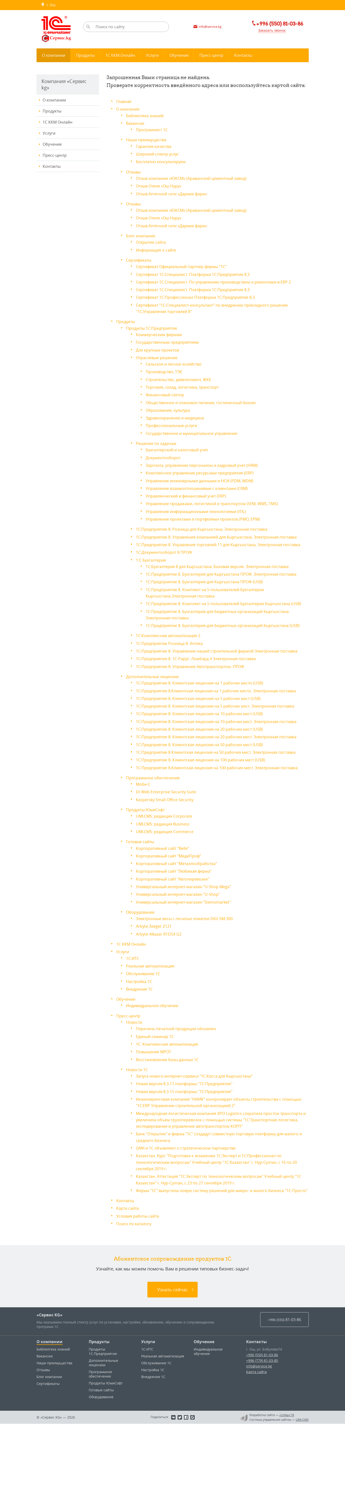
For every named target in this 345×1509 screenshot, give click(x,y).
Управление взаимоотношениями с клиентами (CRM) (202, 491)
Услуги (49, 133)
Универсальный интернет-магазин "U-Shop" (183, 970)
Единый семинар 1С (157, 1110)
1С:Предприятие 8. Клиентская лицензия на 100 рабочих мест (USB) (208, 830)
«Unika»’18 (286, 1500)
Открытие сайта (153, 241)
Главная (124, 101)
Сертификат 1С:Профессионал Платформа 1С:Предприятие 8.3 (202, 302)
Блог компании (142, 234)
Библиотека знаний (147, 115)
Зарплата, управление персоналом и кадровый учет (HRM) (208, 468)
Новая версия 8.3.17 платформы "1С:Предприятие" (190, 1157)
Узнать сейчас (172, 1375)
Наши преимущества (148, 139)
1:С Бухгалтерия (153, 575)
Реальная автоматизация (153, 1041)
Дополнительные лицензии (155, 716)
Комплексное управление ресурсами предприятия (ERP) (205, 476)
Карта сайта (128, 1293)
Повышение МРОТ (155, 1126)
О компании (54, 100)
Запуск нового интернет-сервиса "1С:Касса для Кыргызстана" (201, 1150)
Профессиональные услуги (175, 429)
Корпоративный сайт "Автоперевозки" (177, 954)
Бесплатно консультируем (164, 161)
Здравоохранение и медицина (178, 421)
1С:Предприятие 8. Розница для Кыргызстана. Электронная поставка (209, 531)
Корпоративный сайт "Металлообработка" (181, 939)
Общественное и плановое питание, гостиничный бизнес (207, 406)
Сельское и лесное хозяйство (177, 368)
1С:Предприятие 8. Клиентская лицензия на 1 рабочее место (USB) (207, 722)
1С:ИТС (133, 1033)
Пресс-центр (55, 155)
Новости (135, 1096)
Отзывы (134, 171)
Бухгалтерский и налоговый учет (181, 453)
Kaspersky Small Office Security (168, 876)
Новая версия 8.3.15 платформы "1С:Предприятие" (190, 1165)
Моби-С (144, 861)
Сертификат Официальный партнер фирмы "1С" (187, 265)
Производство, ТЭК (166, 375)
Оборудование (142, 987)
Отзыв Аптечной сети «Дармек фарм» (176, 193)
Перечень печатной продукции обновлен (180, 1103)
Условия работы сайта (140, 1301)
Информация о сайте (158, 248)
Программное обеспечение (155, 854)
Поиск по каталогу (135, 1309)
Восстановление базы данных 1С (171, 1133)
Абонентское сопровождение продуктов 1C (172, 1343)
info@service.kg (259, 1451)
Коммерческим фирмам (161, 339)
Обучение (52, 144)
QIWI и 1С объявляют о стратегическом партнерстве (192, 1227)
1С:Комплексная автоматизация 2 (172, 669)
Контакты (52, 166)
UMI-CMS (302, 1505)
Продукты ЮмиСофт (147, 886)
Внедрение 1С (141, 1064)
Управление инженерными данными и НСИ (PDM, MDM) (206, 483)
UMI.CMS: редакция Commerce (168, 908)
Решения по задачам (158, 446)
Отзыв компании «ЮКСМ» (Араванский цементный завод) (197, 177)
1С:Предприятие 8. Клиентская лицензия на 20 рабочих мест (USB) (207, 787)
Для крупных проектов (160, 354)
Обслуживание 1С (145, 1048)
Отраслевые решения (159, 361)
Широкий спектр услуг (160, 153)
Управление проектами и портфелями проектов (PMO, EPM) (209, 521)
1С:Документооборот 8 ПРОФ (167, 567)
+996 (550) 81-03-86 (262, 1440)
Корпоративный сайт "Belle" (166, 924)
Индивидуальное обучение (155, 1080)
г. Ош (48, 4)
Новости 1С (138, 1143)
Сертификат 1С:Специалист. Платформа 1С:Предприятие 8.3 (199, 272)
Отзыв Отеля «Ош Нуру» (162, 185)
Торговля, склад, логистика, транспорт (186, 391)
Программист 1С (153, 129)
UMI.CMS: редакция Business (166, 900)
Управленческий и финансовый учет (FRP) (190, 498)
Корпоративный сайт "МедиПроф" (172, 932)
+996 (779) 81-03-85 (262, 1445)
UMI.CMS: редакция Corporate (167, 892)
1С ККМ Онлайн (57, 122)
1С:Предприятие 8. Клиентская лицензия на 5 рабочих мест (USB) (205, 744)
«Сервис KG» (50, 1400)
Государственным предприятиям (171, 346)
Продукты (52, 111)
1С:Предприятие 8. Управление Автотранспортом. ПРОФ (196, 706)
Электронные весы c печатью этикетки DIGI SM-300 (190, 994)
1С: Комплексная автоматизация (170, 1118)
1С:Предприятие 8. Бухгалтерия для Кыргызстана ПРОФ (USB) (211, 603)
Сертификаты (140, 258)
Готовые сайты (142, 918)
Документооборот (165, 460)
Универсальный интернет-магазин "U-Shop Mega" (189, 962)
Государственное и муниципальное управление (197, 436)
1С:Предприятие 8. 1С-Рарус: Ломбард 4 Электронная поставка (203, 698)
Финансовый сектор (167, 398)
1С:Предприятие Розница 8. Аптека (173, 676)
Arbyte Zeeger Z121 (155, 1001)
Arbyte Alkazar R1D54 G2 (161, 1009)
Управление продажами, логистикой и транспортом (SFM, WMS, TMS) (219, 506)
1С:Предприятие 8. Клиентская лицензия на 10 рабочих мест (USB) (207, 765)
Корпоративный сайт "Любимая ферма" (178, 947)
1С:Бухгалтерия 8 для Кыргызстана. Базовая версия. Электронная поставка (226, 581)
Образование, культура (170, 413)
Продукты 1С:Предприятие (154, 332)
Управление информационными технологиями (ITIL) (201, 514)
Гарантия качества (156, 146)
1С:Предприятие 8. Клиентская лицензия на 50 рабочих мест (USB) (207, 808)
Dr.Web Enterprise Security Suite (169, 868)
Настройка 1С (140, 1056)
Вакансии (136, 123)
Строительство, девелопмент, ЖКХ (182, 383)
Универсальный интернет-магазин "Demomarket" (189, 977)
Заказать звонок (268, 30)
